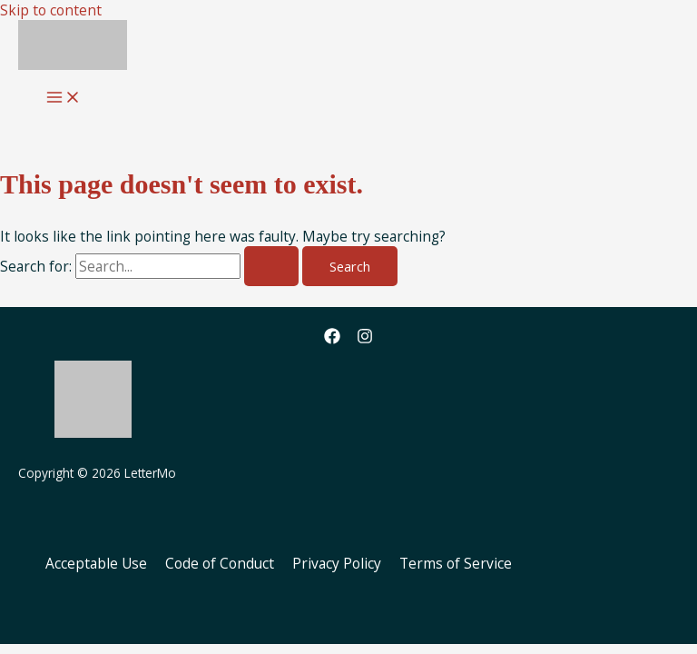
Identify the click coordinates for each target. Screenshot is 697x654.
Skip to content (51, 10)
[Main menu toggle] (63, 98)
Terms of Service (455, 563)
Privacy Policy (336, 563)
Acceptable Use (96, 563)
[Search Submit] (271, 266)
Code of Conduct (219, 563)
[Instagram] (365, 339)
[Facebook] (332, 339)
